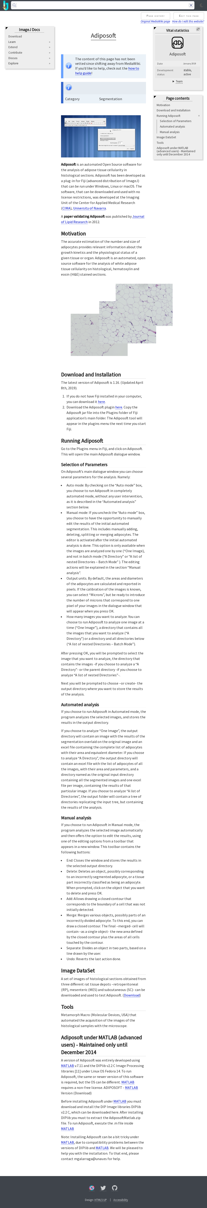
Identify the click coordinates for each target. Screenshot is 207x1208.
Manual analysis (169, 132)
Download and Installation (173, 110)
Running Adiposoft (168, 116)
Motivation (163, 105)
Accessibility (120, 1200)
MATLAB (67, 1065)
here (101, 401)
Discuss (12, 58)
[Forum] (92, 1188)
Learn (12, 42)
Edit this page (189, 15)
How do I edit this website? (188, 21)
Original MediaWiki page (155, 21)
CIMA (66, 208)
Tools (160, 143)
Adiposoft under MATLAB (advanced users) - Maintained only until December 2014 (176, 151)
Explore (13, 63)
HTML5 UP (101, 1200)
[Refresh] (198, 29)
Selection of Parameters (175, 121)
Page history (155, 15)
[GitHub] (115, 1188)
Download (15, 36)
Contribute (15, 53)
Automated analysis (172, 126)
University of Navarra (89, 208)
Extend (13, 47)
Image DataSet (166, 137)
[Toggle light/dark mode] (201, 5)
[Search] (102, 5)
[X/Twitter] (103, 1188)
